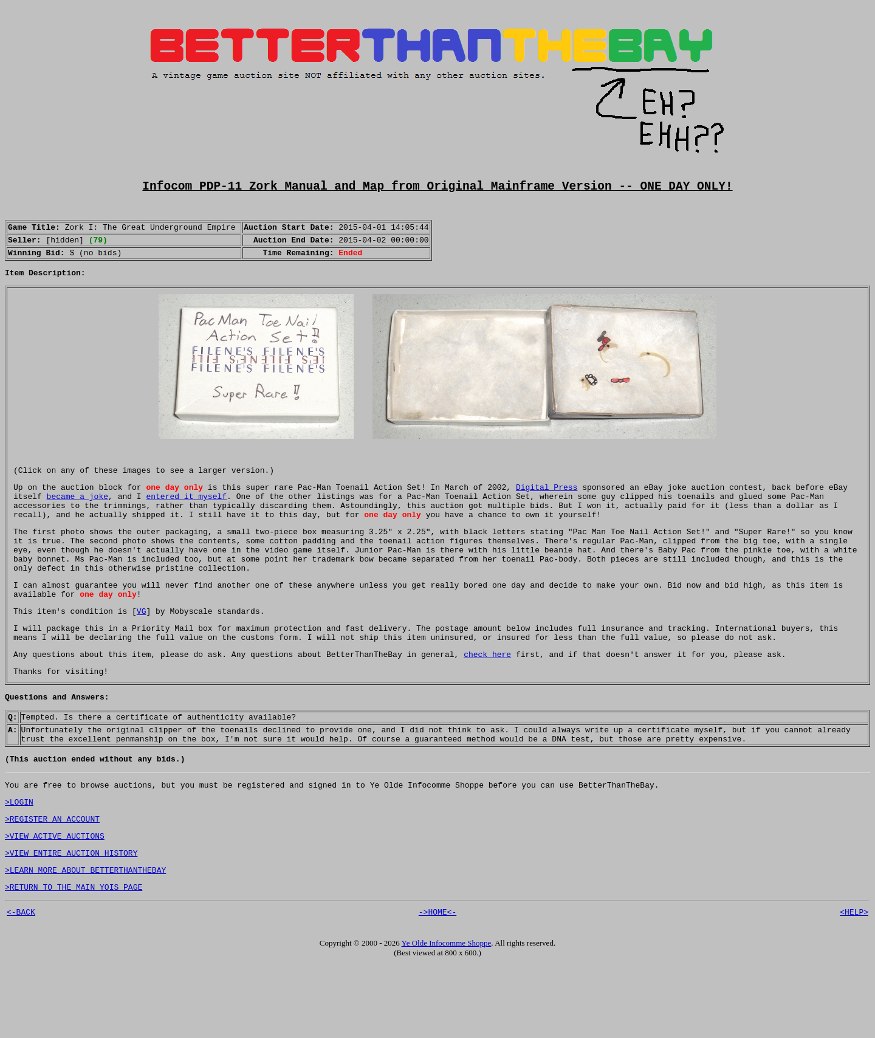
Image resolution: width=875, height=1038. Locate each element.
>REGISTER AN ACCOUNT (52, 881)
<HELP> (854, 983)
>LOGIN (19, 863)
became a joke (77, 519)
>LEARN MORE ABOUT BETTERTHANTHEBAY (85, 938)
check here (487, 700)
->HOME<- (437, 983)
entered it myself (186, 519)
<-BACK (21, 983)
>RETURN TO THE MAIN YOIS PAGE (73, 957)
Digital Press (546, 508)
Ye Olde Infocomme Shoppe (447, 1015)
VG (141, 652)
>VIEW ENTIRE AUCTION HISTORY (71, 919)
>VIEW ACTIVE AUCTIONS (55, 900)
